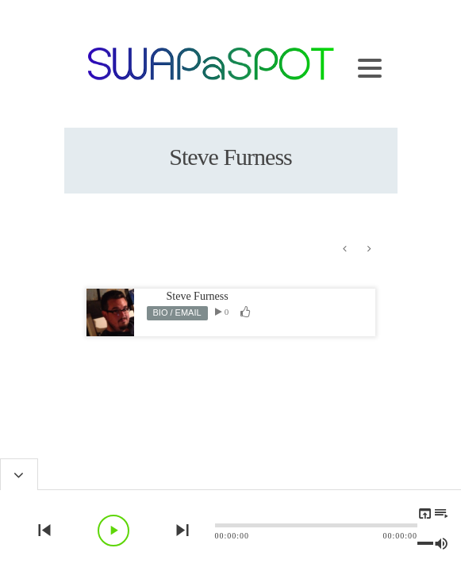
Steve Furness (198, 296)
